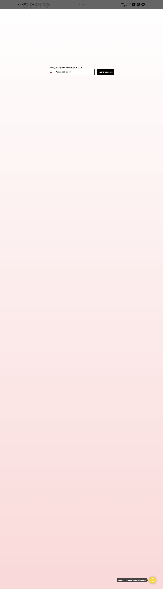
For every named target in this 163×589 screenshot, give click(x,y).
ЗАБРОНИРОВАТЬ (106, 72)
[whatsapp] (138, 4)
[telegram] (133, 4)
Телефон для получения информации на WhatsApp (66, 68)
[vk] (143, 4)
